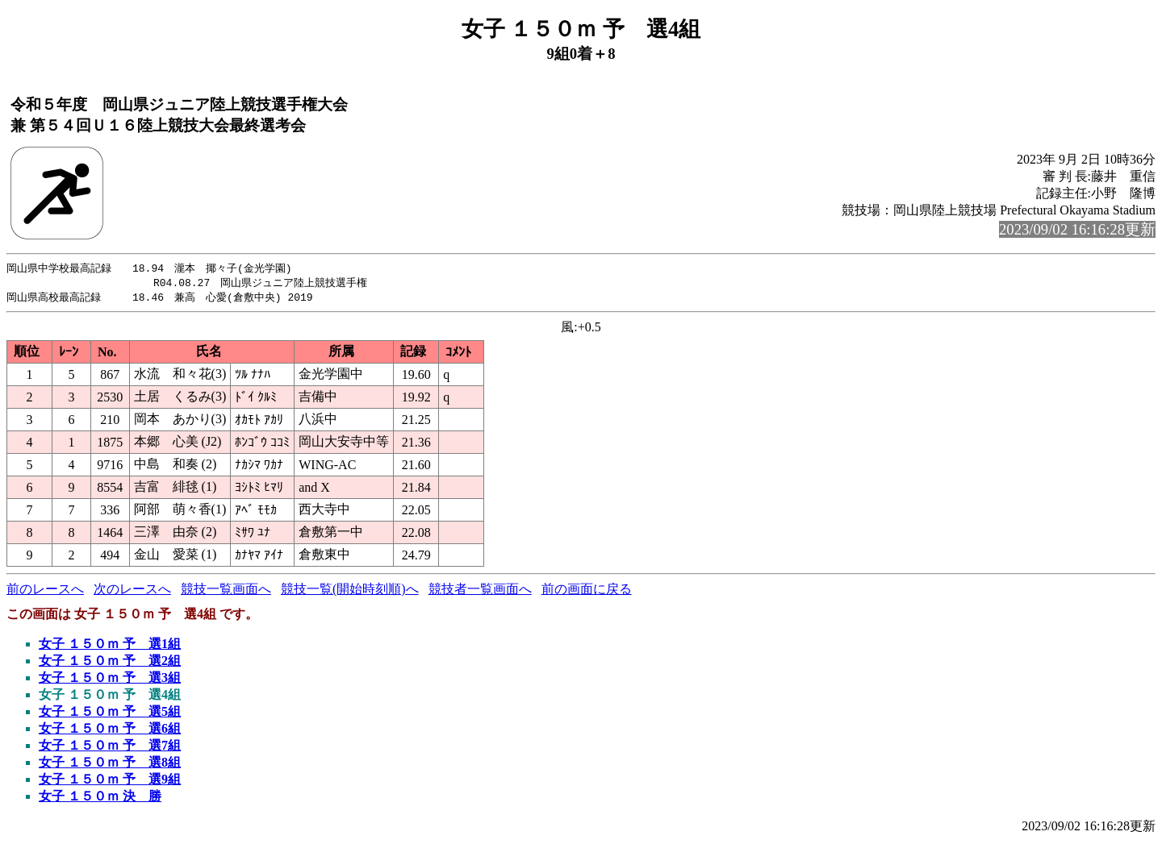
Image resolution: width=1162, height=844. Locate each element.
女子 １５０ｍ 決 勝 (100, 798)
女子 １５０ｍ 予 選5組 (110, 714)
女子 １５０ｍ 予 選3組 (110, 680)
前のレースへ (45, 591)
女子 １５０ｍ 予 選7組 (110, 748)
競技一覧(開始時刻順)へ (350, 591)
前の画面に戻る (586, 591)
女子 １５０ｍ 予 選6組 (110, 731)
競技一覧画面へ (226, 591)
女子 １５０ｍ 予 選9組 (110, 781)
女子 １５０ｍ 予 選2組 (110, 663)
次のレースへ (132, 591)
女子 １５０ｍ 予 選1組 (110, 646)
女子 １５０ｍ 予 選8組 (110, 764)
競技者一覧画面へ (480, 591)
